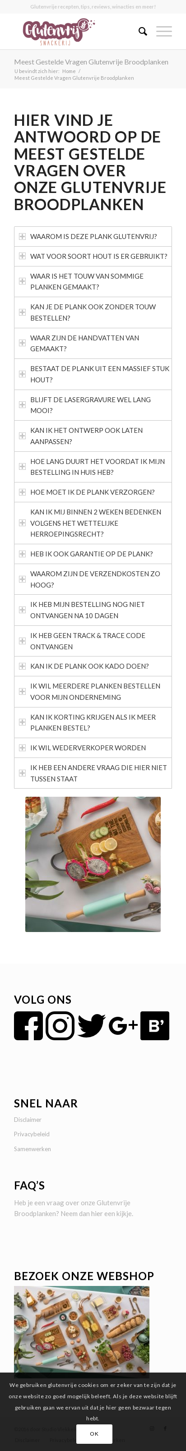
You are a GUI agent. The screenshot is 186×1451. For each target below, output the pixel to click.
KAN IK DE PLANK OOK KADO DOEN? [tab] (84, 666)
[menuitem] (138, 31)
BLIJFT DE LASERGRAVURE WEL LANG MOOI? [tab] (85, 405)
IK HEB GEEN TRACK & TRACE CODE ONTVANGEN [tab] (82, 641)
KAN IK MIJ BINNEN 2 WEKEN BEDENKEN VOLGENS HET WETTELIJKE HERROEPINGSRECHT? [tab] (90, 523)
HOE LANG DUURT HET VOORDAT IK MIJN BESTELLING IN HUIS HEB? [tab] (92, 467)
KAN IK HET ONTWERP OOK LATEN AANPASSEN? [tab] (81, 435)
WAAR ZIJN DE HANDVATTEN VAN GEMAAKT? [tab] (79, 343)
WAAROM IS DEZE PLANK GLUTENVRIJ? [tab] (88, 236)
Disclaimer (28, 1119)
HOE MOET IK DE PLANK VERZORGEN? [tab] (87, 492)
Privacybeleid (32, 1134)
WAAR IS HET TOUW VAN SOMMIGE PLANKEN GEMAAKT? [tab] (81, 281)
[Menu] (159, 31)
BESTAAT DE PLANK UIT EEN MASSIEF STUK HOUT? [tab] (94, 374)
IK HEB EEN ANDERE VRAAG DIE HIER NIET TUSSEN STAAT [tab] (93, 773)
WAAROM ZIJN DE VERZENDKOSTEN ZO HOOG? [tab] (89, 579)
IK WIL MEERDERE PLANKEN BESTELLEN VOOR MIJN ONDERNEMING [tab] (89, 691)
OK (94, 1433)
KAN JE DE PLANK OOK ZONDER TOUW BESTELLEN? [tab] (87, 312)
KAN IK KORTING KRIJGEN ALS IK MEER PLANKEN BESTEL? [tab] (87, 722)
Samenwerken (32, 1149)
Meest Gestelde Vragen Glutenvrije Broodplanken (91, 61)
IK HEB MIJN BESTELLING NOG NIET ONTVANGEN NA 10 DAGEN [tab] (82, 610)
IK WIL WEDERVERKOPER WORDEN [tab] (82, 748)
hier (97, 1213)
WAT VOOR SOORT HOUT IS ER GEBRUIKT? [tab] (93, 256)
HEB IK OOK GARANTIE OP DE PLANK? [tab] (86, 554)
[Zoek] (138, 31)
